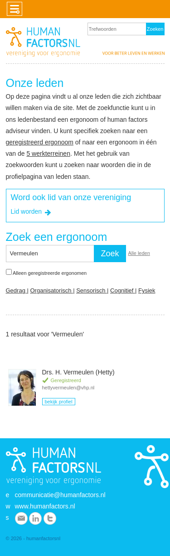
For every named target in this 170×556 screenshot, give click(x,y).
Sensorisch (91, 290)
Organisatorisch (51, 290)
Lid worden (32, 212)
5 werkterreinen (48, 153)
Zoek (110, 253)
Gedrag (16, 290)
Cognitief (122, 290)
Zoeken (155, 29)
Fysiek (146, 290)
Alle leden (139, 253)
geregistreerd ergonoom (39, 142)
